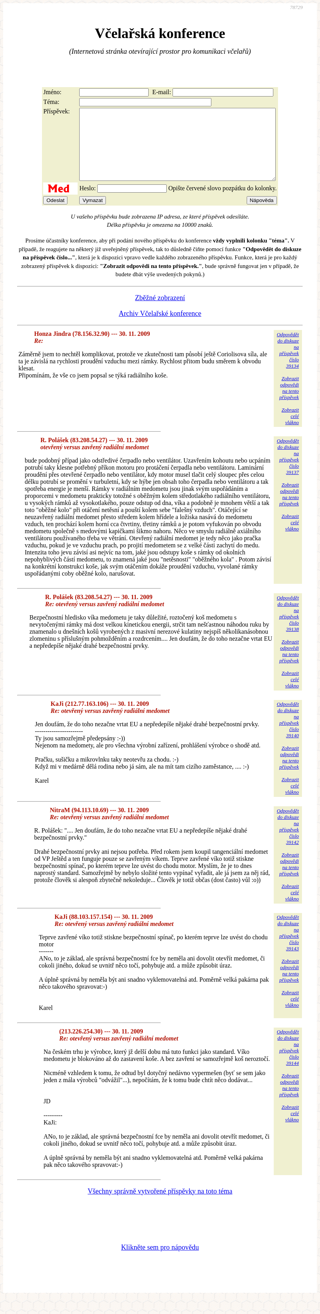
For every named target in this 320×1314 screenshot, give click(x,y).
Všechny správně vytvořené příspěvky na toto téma (160, 1205)
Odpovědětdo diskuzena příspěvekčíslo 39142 (288, 840)
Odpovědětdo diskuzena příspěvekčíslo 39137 (288, 470)
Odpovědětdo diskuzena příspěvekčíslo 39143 (288, 947)
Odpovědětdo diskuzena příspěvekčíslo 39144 (288, 1061)
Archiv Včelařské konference (160, 328)
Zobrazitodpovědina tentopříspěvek (289, 402)
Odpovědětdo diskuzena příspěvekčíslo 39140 (288, 734)
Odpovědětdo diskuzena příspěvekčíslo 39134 (288, 364)
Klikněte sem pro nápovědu (160, 1261)
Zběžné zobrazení (160, 312)
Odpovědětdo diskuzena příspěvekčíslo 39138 (288, 627)
